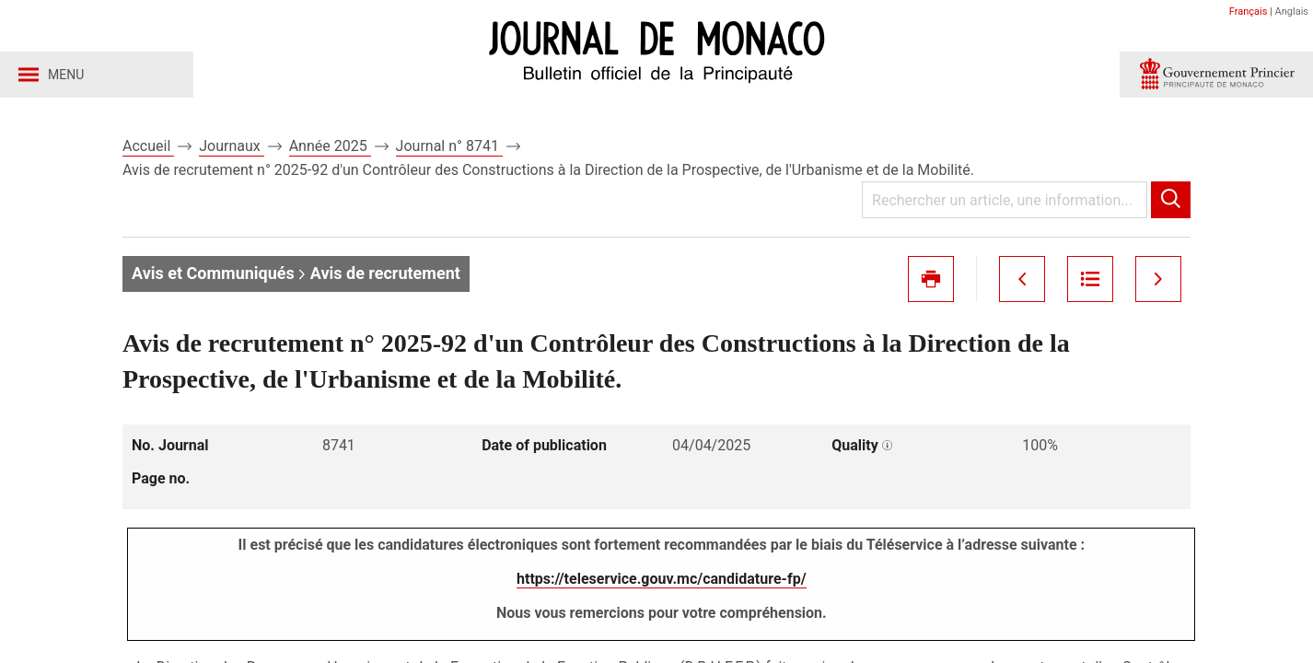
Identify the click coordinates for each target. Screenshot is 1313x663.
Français (1248, 11)
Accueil (148, 146)
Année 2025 (330, 146)
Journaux (231, 146)
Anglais (1291, 11)
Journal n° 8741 (449, 146)
